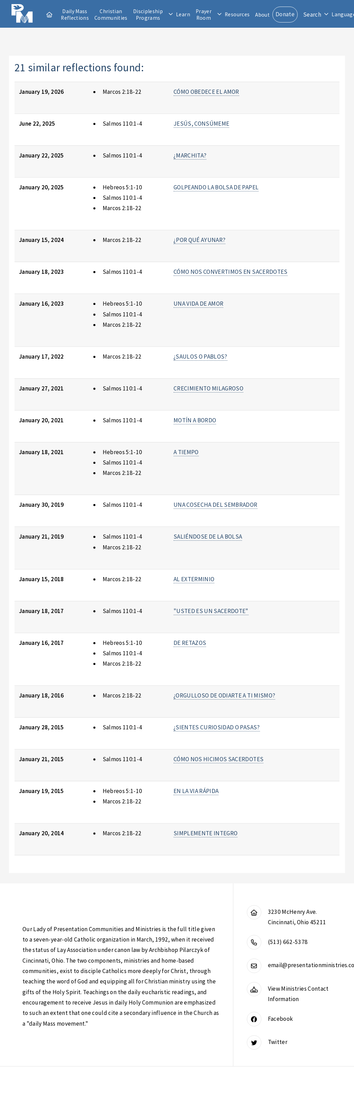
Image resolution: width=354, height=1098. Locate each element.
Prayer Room (204, 14)
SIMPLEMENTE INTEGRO (206, 833)
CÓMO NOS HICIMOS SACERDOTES (218, 759)
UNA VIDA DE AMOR (199, 303)
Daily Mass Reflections (75, 14)
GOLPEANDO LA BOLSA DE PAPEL (216, 187)
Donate (285, 14)
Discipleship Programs (148, 14)
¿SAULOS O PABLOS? (200, 356)
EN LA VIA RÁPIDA (196, 791)
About (262, 14)
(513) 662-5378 (288, 942)
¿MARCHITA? (190, 155)
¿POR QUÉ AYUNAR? (200, 240)
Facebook (280, 1019)
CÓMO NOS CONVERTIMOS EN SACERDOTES (231, 272)
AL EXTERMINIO (194, 579)
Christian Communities (111, 14)
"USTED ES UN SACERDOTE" (211, 611)
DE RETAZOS (190, 643)
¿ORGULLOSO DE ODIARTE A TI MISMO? (224, 695)
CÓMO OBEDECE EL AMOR (206, 92)
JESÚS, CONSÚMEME (202, 123)
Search (312, 14)
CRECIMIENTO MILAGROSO (208, 388)
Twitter (277, 1042)
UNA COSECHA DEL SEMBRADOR (216, 504)
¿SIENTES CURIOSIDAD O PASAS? (217, 727)
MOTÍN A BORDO (195, 420)
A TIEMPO (186, 452)
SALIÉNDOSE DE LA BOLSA (208, 536)
